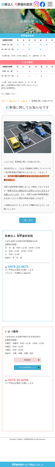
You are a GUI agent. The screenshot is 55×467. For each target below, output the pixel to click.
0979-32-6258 (18, 380)
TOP (3, 101)
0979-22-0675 (18, 266)
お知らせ (24, 101)
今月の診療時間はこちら (27, 367)
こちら (27, 91)
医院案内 (27, 360)
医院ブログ (13, 101)
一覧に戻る (27, 220)
